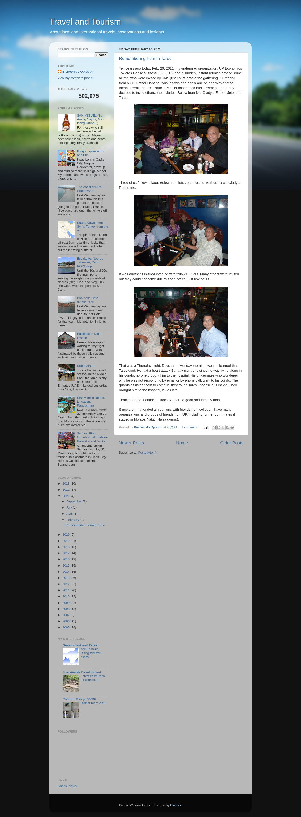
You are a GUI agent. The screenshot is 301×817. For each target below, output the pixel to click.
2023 (67, 483)
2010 (67, 596)
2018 (67, 547)
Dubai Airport (86, 365)
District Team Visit (92, 703)
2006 (67, 621)
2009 (67, 602)
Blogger (175, 805)
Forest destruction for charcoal (93, 678)
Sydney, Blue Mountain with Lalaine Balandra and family (92, 437)
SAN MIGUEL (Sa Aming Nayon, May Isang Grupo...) (90, 119)
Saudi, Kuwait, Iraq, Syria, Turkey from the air (92, 226)
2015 (67, 565)
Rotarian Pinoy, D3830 (79, 699)
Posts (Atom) (147, 452)
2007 (67, 615)
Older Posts (231, 442)
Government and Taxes (80, 645)
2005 (67, 627)
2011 (67, 590)
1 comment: (190, 427)
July (69, 507)
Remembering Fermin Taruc (145, 58)
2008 (67, 609)
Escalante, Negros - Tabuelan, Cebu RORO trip (91, 262)
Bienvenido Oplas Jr (77, 71)
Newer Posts (131, 442)
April (70, 513)
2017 (67, 553)
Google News (67, 786)
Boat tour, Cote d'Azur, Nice (87, 300)
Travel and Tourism (85, 22)
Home (182, 442)
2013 (67, 578)
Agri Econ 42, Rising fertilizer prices (90, 653)
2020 (67, 534)
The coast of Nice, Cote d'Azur (90, 189)
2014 (67, 571)
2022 (67, 489)
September (74, 501)
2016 (67, 559)
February (73, 519)
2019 (67, 541)
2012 (67, 584)
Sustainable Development (82, 672)
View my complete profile (75, 78)
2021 (67, 496)
